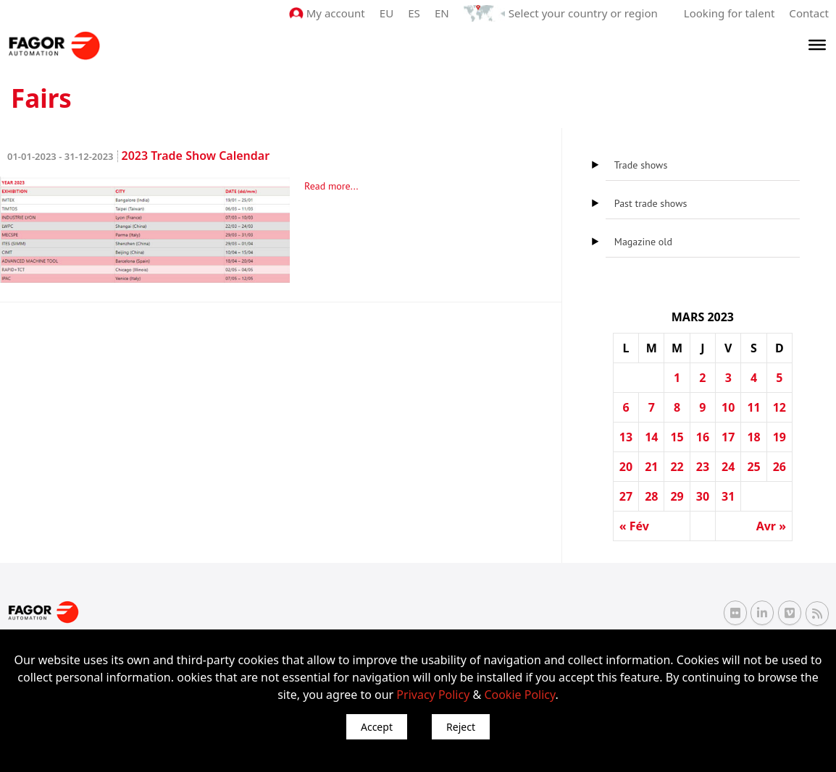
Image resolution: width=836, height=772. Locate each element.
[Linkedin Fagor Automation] (762, 613)
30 (702, 496)
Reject (460, 727)
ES (415, 13)
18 (753, 437)
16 (702, 437)
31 (728, 496)
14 (651, 437)
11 (753, 407)
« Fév (634, 526)
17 (728, 437)
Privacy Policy (432, 695)
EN (443, 13)
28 (651, 496)
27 (625, 496)
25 (753, 467)
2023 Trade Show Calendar (138, 156)
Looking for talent (729, 13)
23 (702, 467)
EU (388, 13)
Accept (377, 727)
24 (728, 467)
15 (676, 437)
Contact (809, 13)
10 (728, 407)
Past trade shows (650, 203)
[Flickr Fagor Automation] (735, 613)
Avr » (771, 526)
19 (779, 437)
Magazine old (643, 241)
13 (625, 437)
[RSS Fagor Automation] (817, 613)
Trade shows (640, 164)
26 (779, 467)
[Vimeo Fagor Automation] (789, 613)
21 (651, 467)
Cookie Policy (519, 695)
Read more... (331, 185)
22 (676, 467)
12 (779, 407)
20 (625, 467)
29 (676, 496)
